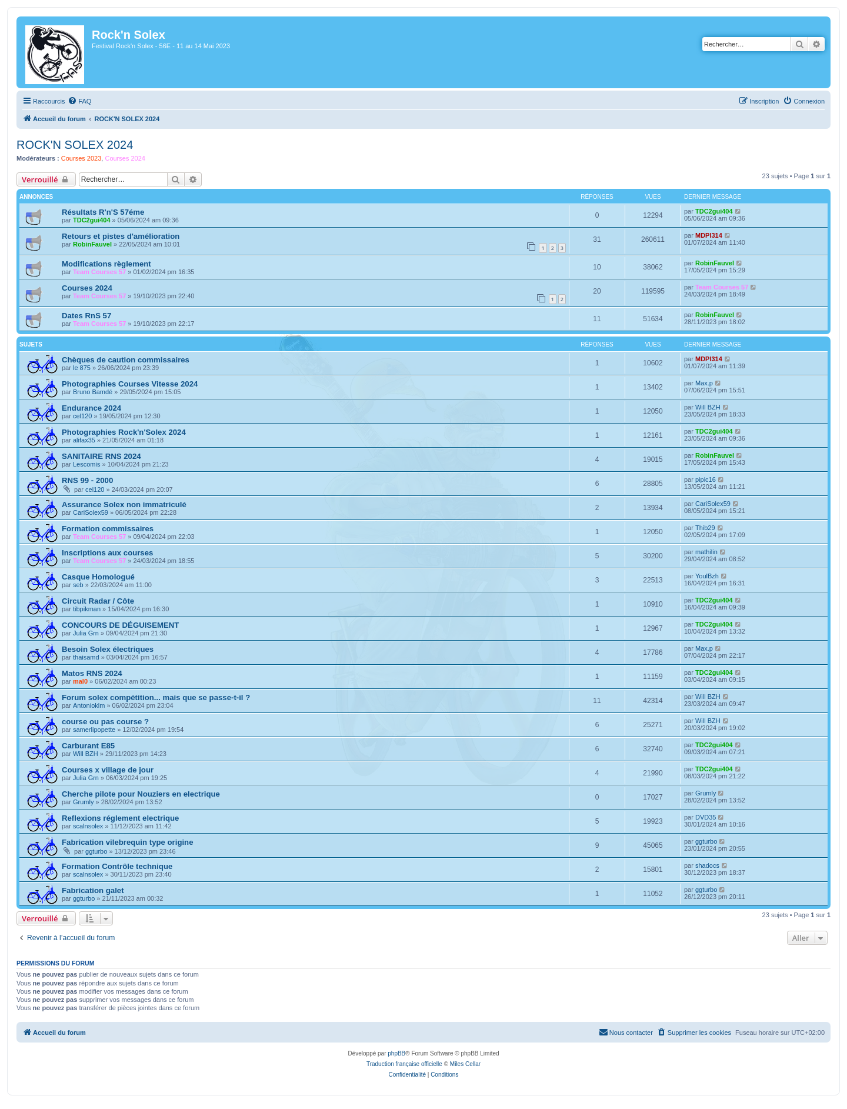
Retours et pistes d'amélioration (120, 236)
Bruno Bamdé (92, 391)
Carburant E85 (88, 745)
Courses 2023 (81, 158)
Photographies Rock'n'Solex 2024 (124, 432)
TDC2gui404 (92, 220)
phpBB (396, 1053)
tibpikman (87, 608)
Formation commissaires (108, 528)
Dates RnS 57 (86, 315)
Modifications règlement (106, 263)
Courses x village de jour (108, 769)
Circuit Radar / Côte (98, 601)
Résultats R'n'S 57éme (103, 212)
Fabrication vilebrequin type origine (128, 842)
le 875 (82, 367)
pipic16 (705, 479)
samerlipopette (94, 729)
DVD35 (705, 817)
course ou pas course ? (105, 721)
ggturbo (96, 851)
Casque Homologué (98, 576)
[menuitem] (79, 101)
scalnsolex (88, 826)
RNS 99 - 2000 (87, 480)
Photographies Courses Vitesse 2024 (130, 383)
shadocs (707, 865)
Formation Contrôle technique (117, 866)
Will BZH (708, 407)
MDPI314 (708, 235)
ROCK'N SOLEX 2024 (74, 144)
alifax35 (84, 440)
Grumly (83, 801)
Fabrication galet (93, 890)
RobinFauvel (92, 244)
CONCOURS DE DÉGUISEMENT (120, 625)
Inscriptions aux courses (107, 552)
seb (78, 584)
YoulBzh (707, 576)
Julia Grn (86, 633)
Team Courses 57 (99, 271)
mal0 (80, 681)
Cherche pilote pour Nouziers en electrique (141, 794)
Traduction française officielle (404, 1064)
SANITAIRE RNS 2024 (101, 456)
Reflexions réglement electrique (120, 818)
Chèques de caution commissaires (125, 359)
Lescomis (86, 464)
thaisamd (86, 657)
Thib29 (705, 527)
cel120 (82, 415)
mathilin (706, 551)
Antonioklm (89, 705)
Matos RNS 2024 (92, 673)
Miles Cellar (465, 1064)
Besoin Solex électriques (108, 649)
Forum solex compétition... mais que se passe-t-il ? (156, 697)
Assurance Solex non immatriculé (124, 504)
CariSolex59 (90, 512)
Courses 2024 (125, 158)
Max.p (704, 383)
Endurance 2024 (91, 408)
